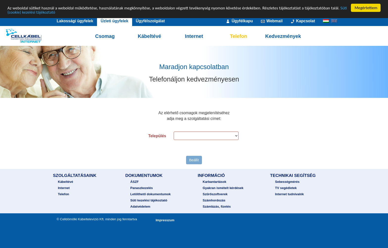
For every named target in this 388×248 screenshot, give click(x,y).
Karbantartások (214, 182)
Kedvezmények (283, 36)
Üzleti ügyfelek (114, 21)
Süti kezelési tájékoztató (149, 200)
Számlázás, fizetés (217, 206)
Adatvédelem (140, 206)
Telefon (238, 36)
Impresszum (165, 220)
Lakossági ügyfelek (75, 21)
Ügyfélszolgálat (150, 21)
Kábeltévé (149, 36)
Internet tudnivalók (289, 194)
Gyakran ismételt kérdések (223, 188)
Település (157, 136)
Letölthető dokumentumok (150, 194)
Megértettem (366, 7)
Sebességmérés (287, 182)
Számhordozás (214, 200)
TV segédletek (286, 188)
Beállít (194, 160)
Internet (194, 36)
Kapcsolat (302, 21)
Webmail (271, 21)
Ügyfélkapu (239, 21)
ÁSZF (134, 182)
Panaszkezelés (141, 188)
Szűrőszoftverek (215, 194)
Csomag (105, 36)
